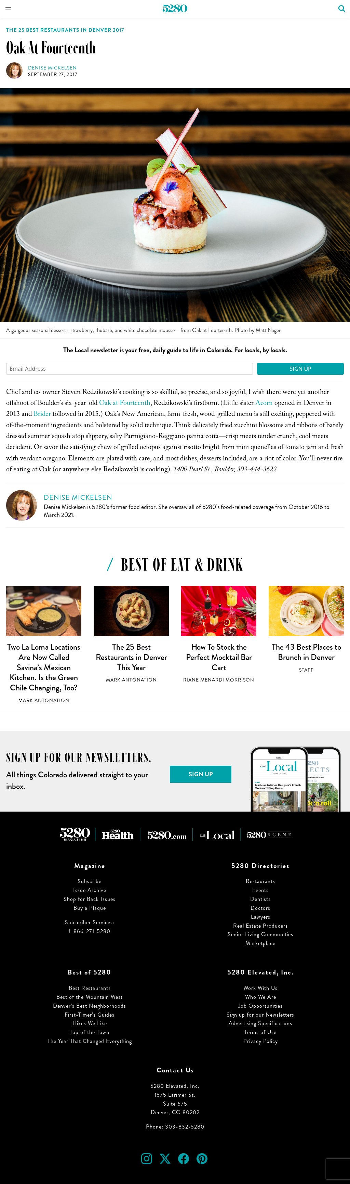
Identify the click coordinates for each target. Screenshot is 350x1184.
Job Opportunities (260, 1006)
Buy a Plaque (89, 908)
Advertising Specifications (260, 1023)
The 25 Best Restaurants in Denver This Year (131, 657)
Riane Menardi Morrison (218, 680)
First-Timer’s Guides (90, 1015)
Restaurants (260, 881)
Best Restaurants (90, 988)
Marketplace (260, 943)
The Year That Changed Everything (90, 1041)
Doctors (260, 908)
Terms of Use (260, 1032)
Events (260, 890)
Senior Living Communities (260, 934)
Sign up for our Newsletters (260, 1015)
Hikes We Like (89, 1023)
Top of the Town (89, 1032)
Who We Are (260, 997)
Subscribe (90, 881)
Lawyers (260, 917)
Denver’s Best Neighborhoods (89, 1006)
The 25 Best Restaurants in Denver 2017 (65, 30)
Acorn (264, 404)
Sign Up (300, 368)
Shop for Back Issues (90, 899)
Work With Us (260, 988)
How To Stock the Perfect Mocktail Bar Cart (219, 657)
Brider (42, 415)
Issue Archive (89, 890)
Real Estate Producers (260, 926)
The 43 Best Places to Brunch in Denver (306, 652)
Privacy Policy (260, 1041)
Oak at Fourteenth (124, 404)
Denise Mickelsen (52, 68)
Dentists (260, 899)
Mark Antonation (43, 700)
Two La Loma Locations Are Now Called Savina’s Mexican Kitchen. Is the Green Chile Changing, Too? (43, 667)
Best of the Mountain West (89, 997)
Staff (306, 670)
